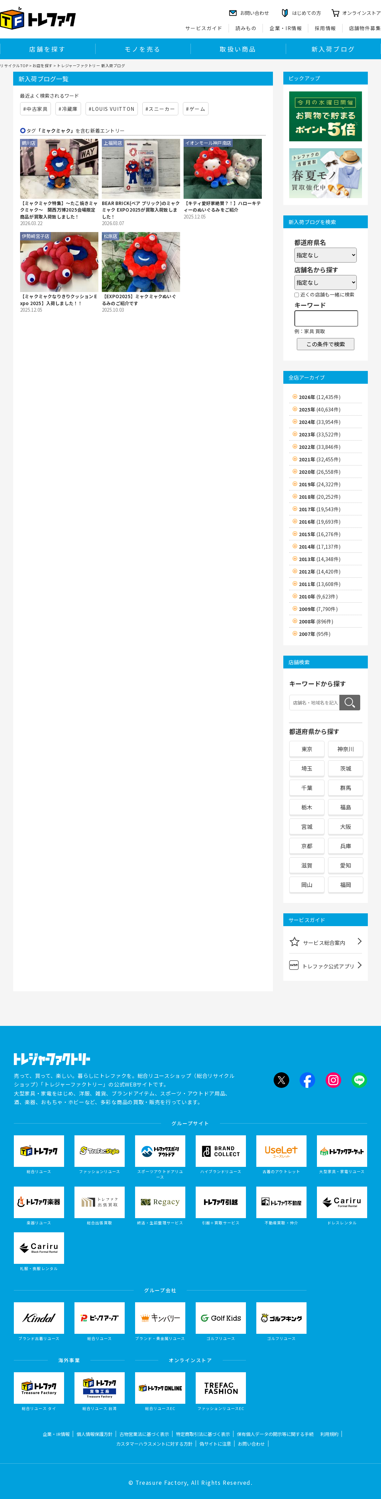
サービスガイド (204, 28)
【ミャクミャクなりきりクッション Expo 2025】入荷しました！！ (58, 300)
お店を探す (43, 65)
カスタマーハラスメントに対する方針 (154, 1443)
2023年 (319, 434)
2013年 (319, 559)
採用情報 (325, 28)
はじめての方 (306, 12)
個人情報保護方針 (95, 1434)
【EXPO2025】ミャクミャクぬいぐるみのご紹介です (139, 300)
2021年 (319, 459)
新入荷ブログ (333, 48)
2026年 (319, 396)
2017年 (319, 509)
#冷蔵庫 (68, 108)
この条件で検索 (325, 344)
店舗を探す (47, 48)
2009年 (318, 608)
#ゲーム (195, 108)
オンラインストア (361, 12)
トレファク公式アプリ (322, 965)
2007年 (314, 633)
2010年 (318, 596)
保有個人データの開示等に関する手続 (275, 1434)
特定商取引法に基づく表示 (203, 1434)
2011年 (319, 583)
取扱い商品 (238, 48)
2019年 (319, 484)
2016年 (319, 521)
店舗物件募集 (365, 28)
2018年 (319, 496)
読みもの (246, 28)
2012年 (319, 571)
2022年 (319, 446)
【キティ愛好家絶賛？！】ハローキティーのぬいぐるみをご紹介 (222, 206)
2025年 (319, 409)
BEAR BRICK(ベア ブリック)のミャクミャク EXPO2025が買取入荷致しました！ (141, 210)
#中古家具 (35, 108)
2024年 (319, 421)
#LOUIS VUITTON (112, 108)
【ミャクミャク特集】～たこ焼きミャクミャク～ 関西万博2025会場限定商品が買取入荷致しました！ (59, 210)
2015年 (319, 534)
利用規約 (329, 1434)
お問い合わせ (251, 1443)
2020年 (319, 471)
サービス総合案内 (317, 941)
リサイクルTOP (14, 65)
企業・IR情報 (285, 28)
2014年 (319, 546)
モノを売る (142, 48)
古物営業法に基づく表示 (144, 1434)
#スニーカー (160, 108)
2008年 (316, 621)
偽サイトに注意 (215, 1443)
